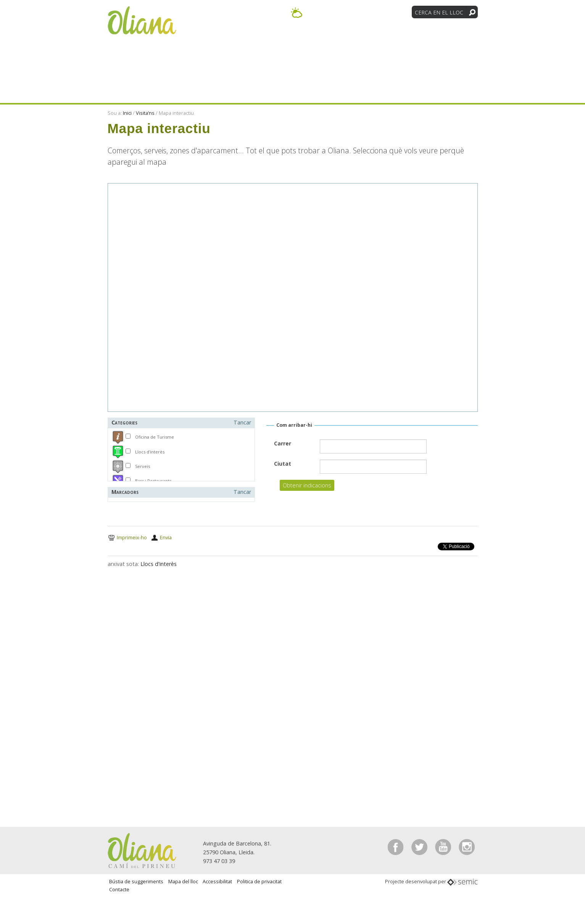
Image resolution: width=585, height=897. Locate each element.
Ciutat (282, 463)
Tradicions (448, 37)
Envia (166, 537)
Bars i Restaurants (153, 481)
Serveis (142, 466)
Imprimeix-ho (132, 537)
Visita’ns (346, 37)
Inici (127, 112)
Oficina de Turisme (154, 437)
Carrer (282, 443)
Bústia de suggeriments (136, 881)
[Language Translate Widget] (379, 12)
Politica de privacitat (259, 881)
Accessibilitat (217, 881)
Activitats (295, 37)
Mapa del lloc (183, 881)
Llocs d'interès (149, 452)
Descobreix (237, 37)
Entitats (394, 37)
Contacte (119, 889)
